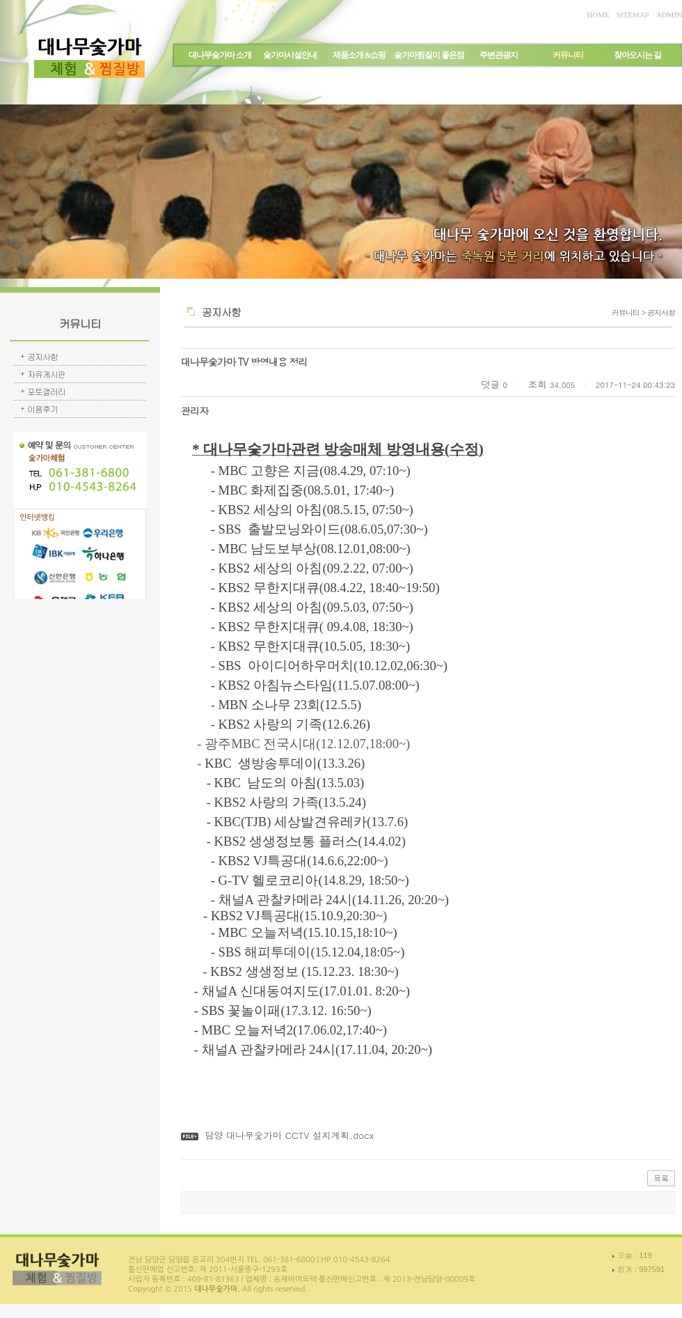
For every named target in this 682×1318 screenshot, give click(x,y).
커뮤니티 (568, 55)
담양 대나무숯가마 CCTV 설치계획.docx (289, 1135)
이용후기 (42, 408)
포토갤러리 (46, 391)
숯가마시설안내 (290, 55)
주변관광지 (498, 55)
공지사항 (42, 356)
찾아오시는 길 (637, 55)
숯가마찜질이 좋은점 (429, 55)
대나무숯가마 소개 (220, 55)
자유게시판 (46, 374)
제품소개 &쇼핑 (359, 55)
